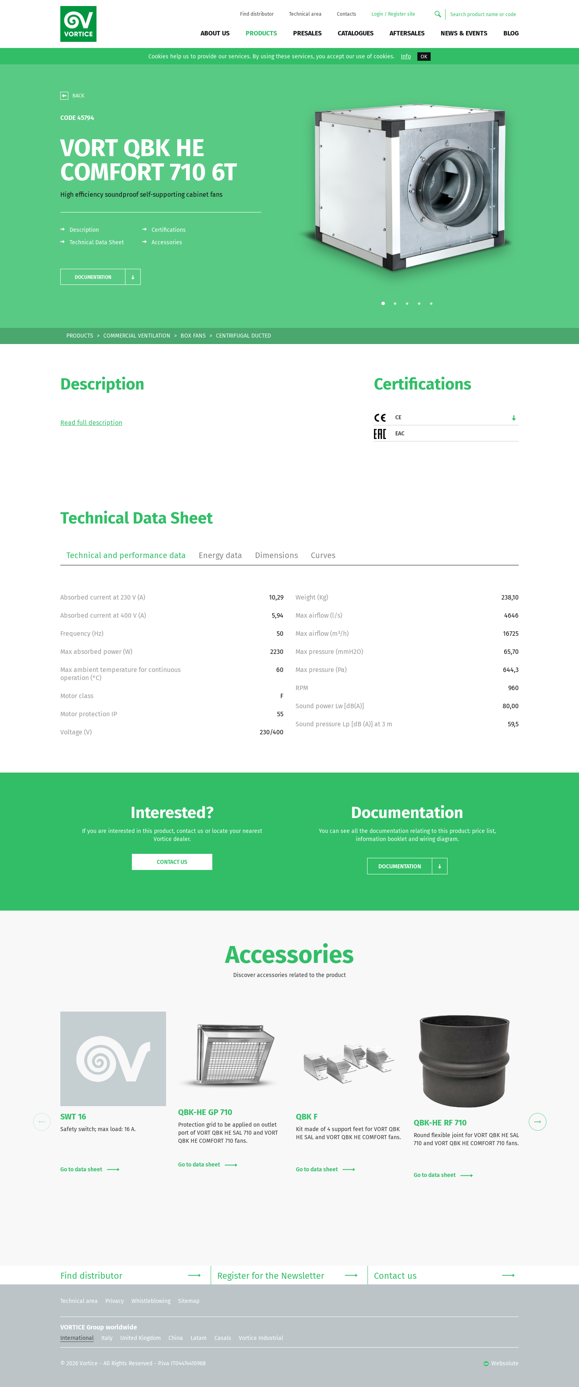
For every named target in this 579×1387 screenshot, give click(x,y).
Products (261, 33)
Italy (107, 1338)
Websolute (501, 1363)
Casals (222, 1338)
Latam (199, 1338)
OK (424, 57)
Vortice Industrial (261, 1338)
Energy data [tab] (220, 555)
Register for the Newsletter (287, 1275)
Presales (307, 33)
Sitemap (188, 1301)
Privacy (114, 1301)
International (77, 1338)
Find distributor (257, 14)
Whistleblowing (150, 1301)
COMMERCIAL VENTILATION (136, 335)
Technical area (305, 14)
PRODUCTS (79, 335)
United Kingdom (140, 1338)
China (175, 1338)
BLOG (511, 33)
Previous (41, 1122)
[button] (100, 277)
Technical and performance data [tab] (126, 555)
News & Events (464, 33)
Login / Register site (393, 14)
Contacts (346, 14)
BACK (78, 96)
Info (406, 57)
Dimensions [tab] (276, 555)
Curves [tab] (323, 555)
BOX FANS (193, 335)
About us (215, 33)
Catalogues (356, 33)
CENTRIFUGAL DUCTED (243, 335)
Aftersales (407, 33)
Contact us (172, 862)
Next (537, 1122)
